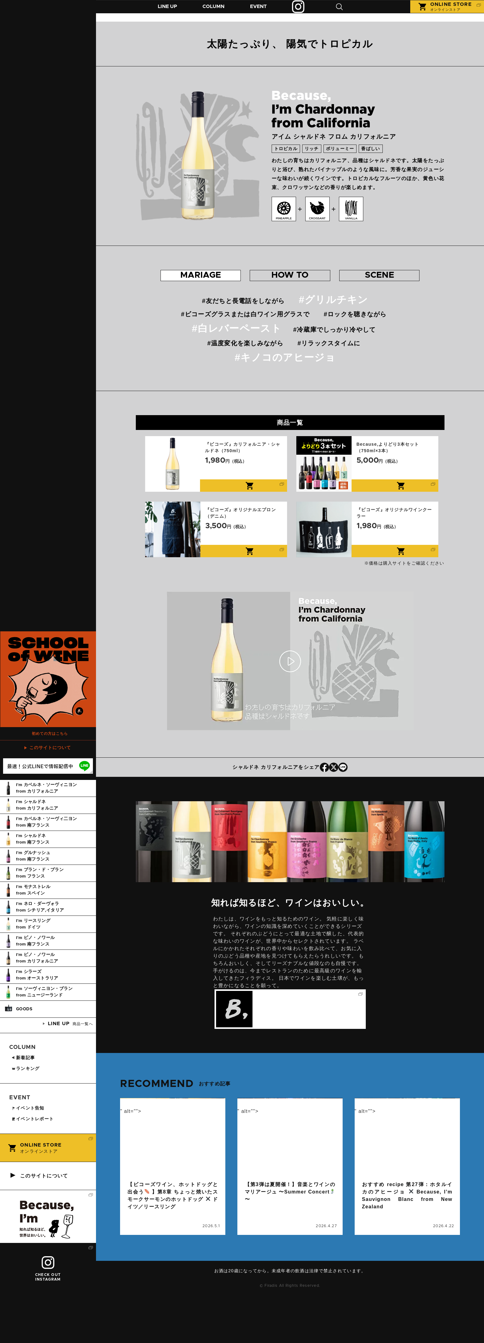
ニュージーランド (380, 1259)
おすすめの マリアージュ (197, 282)
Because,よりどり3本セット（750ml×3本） (367, 477)
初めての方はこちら (50, 779)
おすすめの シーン (383, 282)
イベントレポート (32, 1166)
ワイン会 (316, 1245)
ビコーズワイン (164, 1252)
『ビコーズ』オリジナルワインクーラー (367, 543)
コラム (218, 11)
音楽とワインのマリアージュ (304, 1252)
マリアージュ (156, 1259)
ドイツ (136, 1252)
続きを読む (172, 1204)
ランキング (25, 1116)
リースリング (188, 1259)
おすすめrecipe (379, 1252)
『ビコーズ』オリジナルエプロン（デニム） (216, 543)
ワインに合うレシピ (425, 1267)
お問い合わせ (292, 1326)
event (251, 1190)
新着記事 (23, 1105)
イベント (266, 11)
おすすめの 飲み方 (290, 282)
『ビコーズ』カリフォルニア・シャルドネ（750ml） (216, 477)
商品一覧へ (70, 1071)
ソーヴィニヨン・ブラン (424, 1252)
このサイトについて (50, 795)
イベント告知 (257, 1205)
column (137, 1190)
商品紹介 (169, 11)
